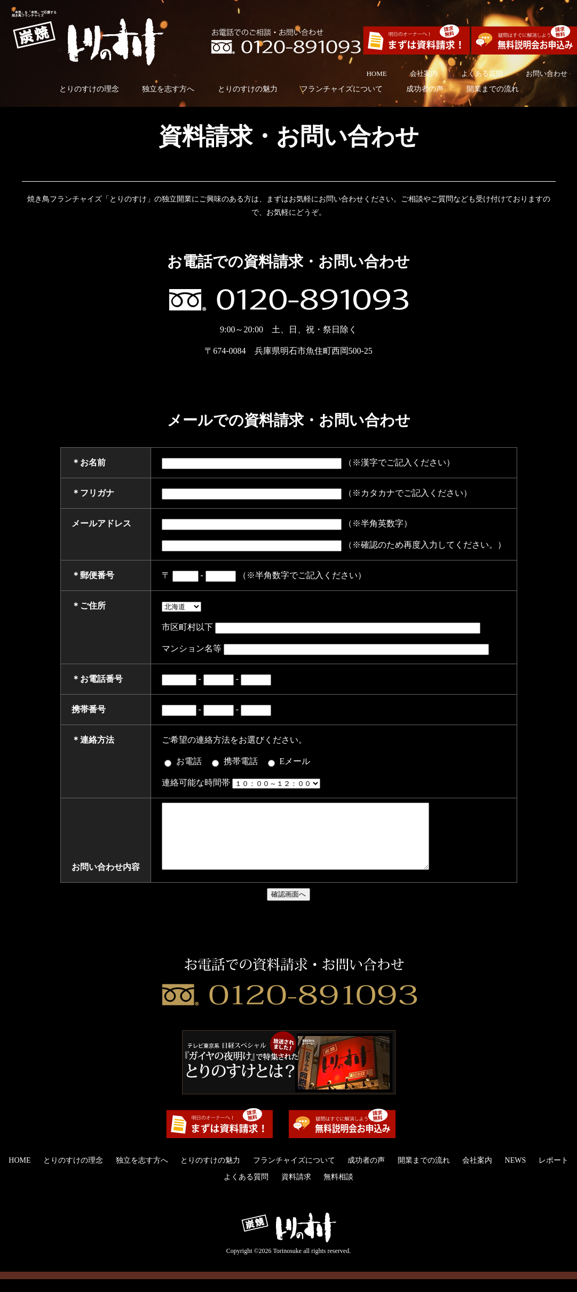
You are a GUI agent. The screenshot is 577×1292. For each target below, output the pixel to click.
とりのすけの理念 (89, 89)
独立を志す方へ (168, 89)
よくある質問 (482, 73)
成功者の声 (425, 89)
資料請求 (296, 1190)
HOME (376, 73)
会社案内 (424, 73)
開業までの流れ (493, 89)
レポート (553, 1173)
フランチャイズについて (342, 89)
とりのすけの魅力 (248, 89)
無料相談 (338, 1190)
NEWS (515, 1173)
